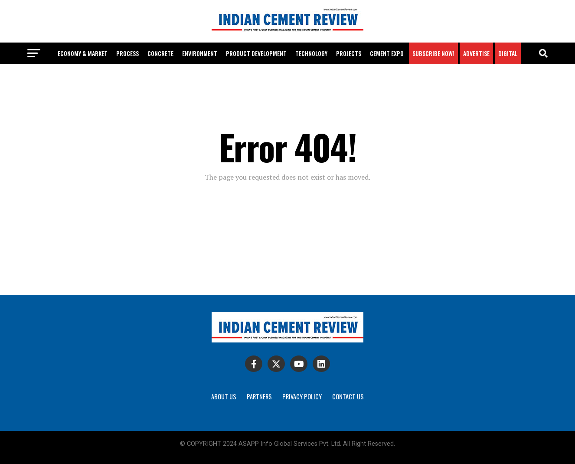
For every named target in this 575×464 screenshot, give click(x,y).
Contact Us (348, 396)
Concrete (160, 53)
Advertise (476, 53)
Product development (256, 53)
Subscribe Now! (433, 53)
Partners (259, 396)
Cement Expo (387, 53)
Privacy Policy (302, 396)
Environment (199, 53)
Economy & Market (83, 53)
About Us (223, 396)
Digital (507, 53)
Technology (311, 53)
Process (127, 53)
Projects (348, 53)
